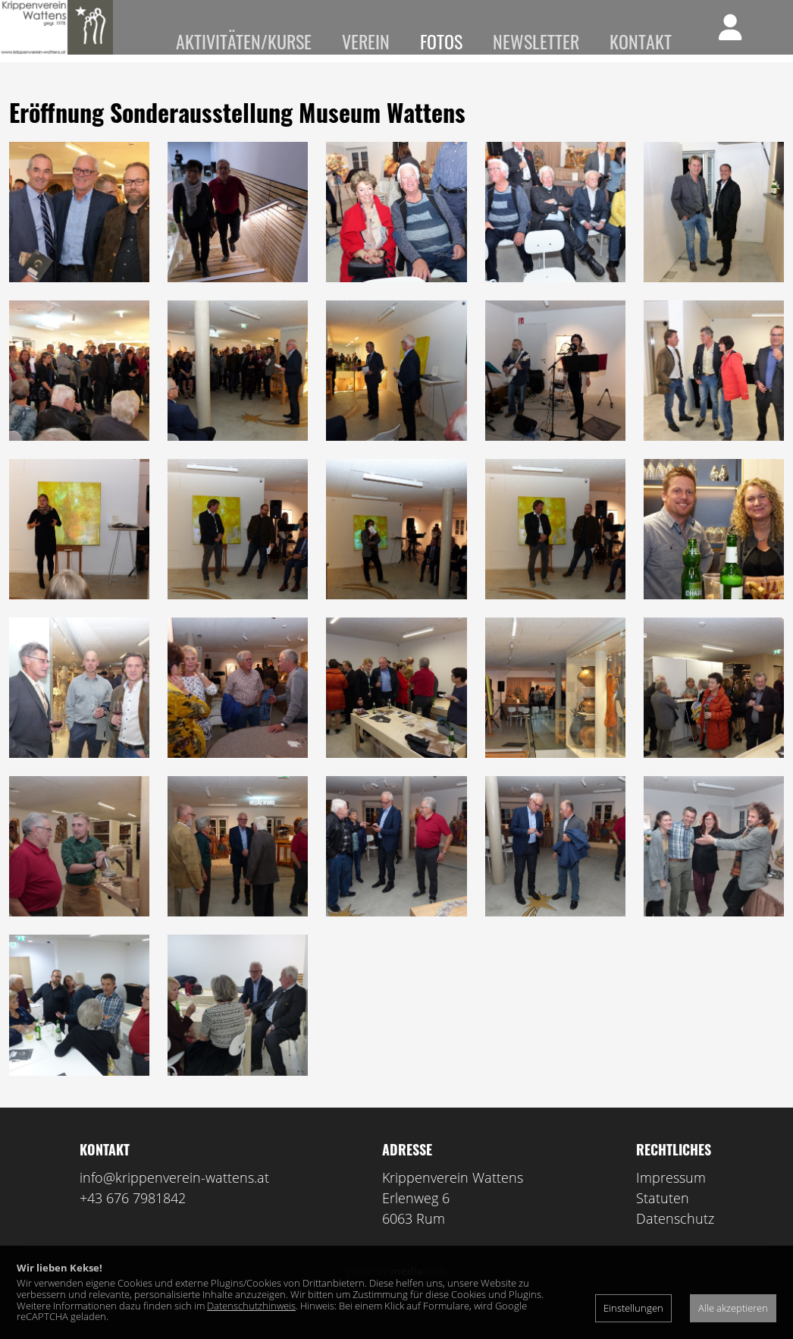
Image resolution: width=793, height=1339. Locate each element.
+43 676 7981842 (133, 1219)
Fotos (441, 41)
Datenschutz (675, 1240)
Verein (366, 41)
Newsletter (536, 41)
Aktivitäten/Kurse (244, 41)
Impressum (671, 1199)
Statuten (662, 1219)
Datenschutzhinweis (251, 1305)
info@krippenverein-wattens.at (174, 1199)
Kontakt (641, 41)
